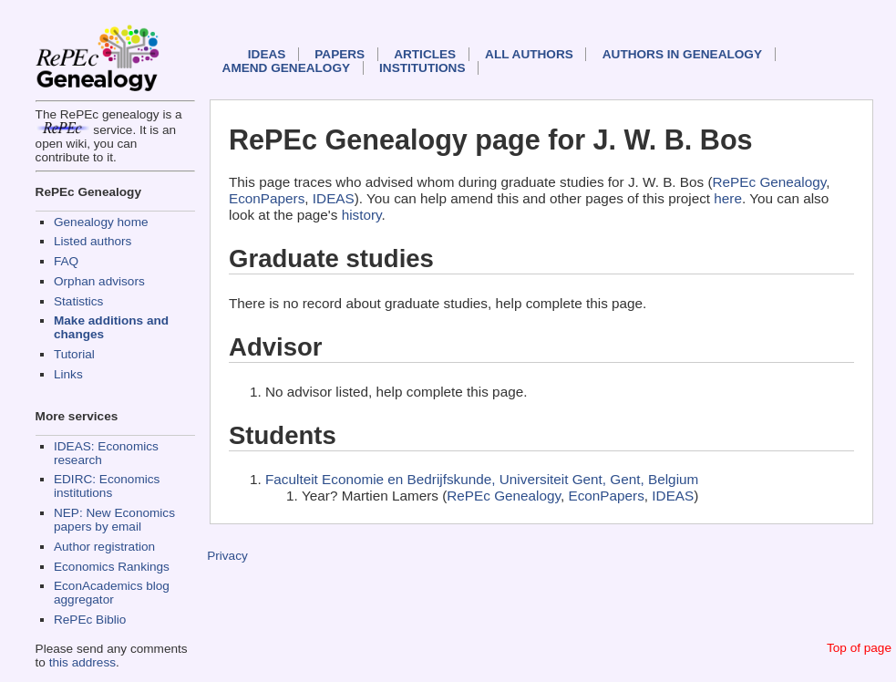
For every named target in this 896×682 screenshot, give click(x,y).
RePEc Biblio (90, 619)
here (728, 198)
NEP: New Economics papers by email (114, 519)
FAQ (66, 261)
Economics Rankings (112, 567)
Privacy (227, 556)
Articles (425, 54)
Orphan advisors (99, 281)
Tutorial (74, 354)
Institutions (422, 68)
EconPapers (266, 198)
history (362, 214)
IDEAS (267, 54)
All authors (529, 54)
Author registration (104, 546)
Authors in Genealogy (682, 54)
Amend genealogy (286, 68)
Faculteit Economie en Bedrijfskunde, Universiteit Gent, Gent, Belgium (481, 479)
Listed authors (92, 241)
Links (68, 374)
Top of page (859, 648)
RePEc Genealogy (770, 182)
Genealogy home (101, 222)
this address (82, 662)
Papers (339, 54)
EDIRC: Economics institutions (107, 486)
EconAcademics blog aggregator (112, 592)
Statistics (78, 301)
